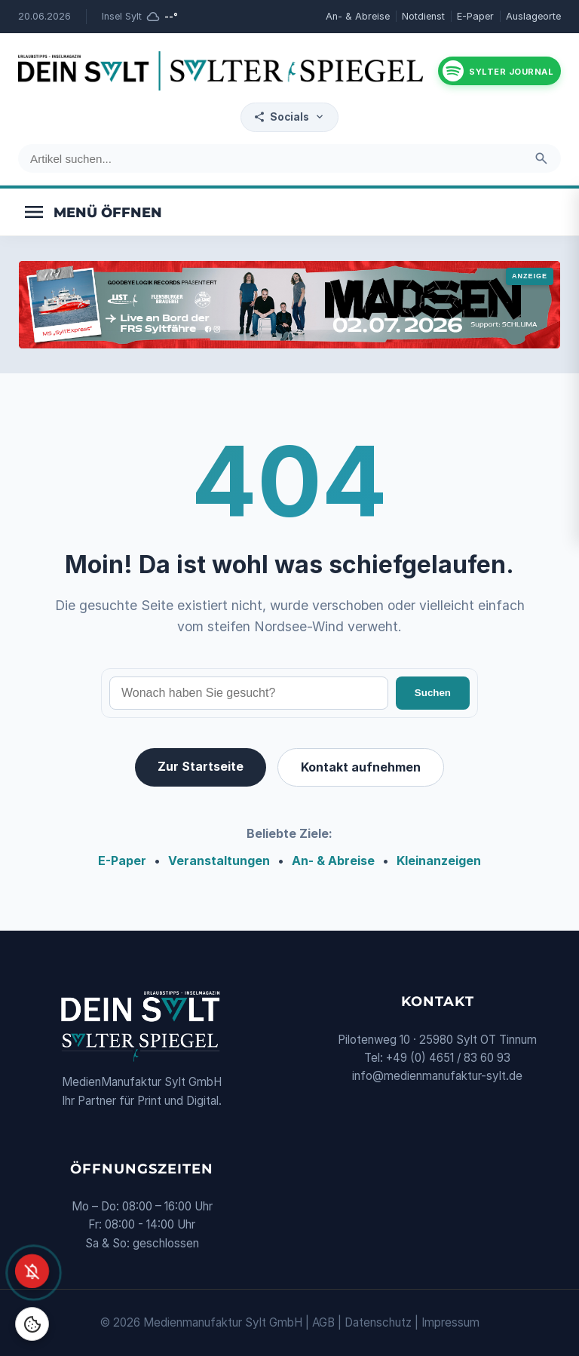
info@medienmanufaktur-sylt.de (437, 1076)
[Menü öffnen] (92, 212)
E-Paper (475, 16)
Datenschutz (378, 1322)
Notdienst (423, 16)
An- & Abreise (358, 16)
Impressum (450, 1322)
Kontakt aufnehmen (361, 767)
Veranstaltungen (219, 860)
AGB (323, 1322)
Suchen (433, 692)
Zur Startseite (201, 766)
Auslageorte (533, 16)
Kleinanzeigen (439, 860)
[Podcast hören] (499, 71)
